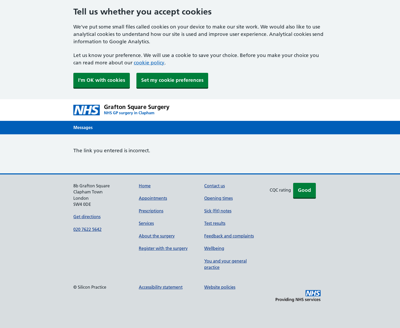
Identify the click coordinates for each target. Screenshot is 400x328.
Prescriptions (151, 210)
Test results (214, 223)
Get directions (87, 216)
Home (145, 185)
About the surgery (157, 236)
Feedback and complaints (229, 236)
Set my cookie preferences (172, 80)
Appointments (153, 198)
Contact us (214, 185)
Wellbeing (214, 248)
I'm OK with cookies (101, 80)
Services (146, 223)
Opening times (218, 198)
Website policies (219, 287)
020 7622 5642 (87, 229)
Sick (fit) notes (217, 210)
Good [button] (304, 190)
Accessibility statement (161, 287)
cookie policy (149, 63)
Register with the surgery (163, 248)
